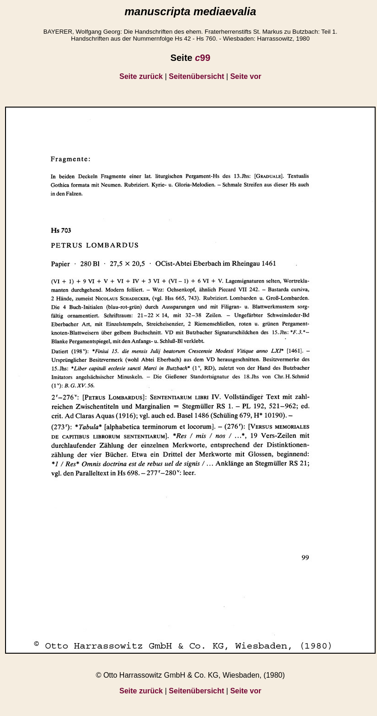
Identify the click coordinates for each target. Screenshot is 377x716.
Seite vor (245, 76)
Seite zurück (141, 76)
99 (202, 58)
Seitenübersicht (196, 76)
